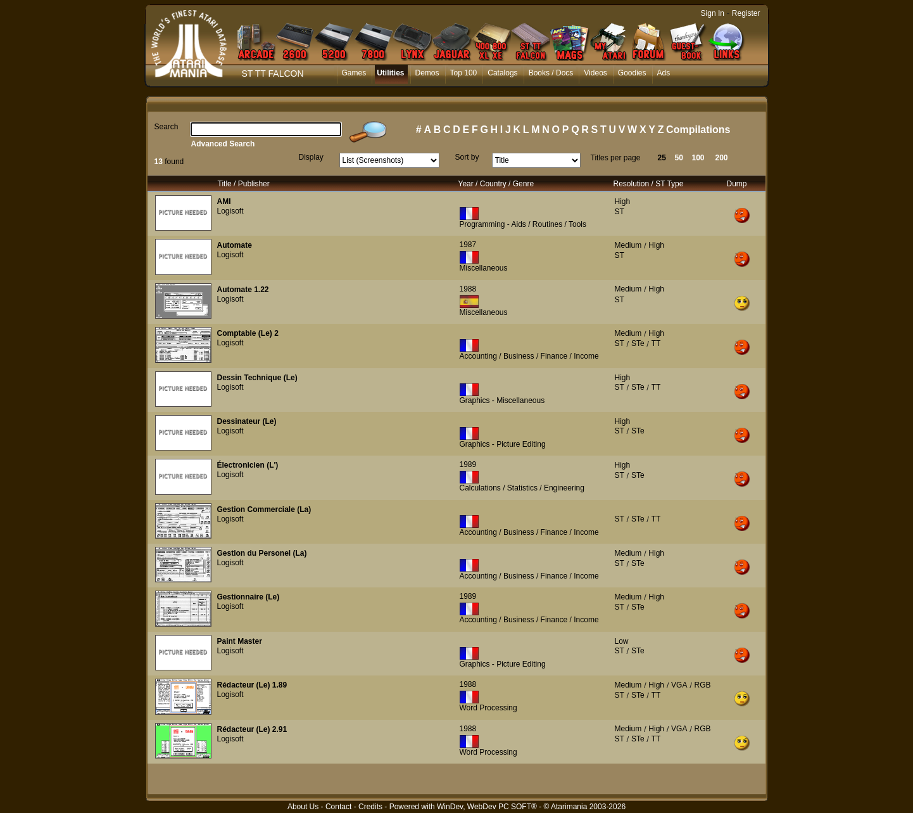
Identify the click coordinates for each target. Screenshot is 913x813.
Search (166, 126)
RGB (703, 685)
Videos (595, 72)
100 (698, 157)
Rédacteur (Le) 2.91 (252, 729)
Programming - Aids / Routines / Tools (523, 224)
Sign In (712, 13)
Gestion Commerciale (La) (264, 509)
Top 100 (463, 72)
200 (721, 157)
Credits (370, 806)
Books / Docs (551, 72)
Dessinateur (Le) (247, 421)
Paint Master (239, 641)
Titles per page (616, 157)
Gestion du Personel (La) (262, 553)
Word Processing (488, 707)
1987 (468, 244)
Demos (427, 72)
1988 (468, 289)
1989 (468, 464)
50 (679, 157)
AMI (224, 201)
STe (638, 343)
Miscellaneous (484, 268)
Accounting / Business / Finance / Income (529, 356)
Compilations (698, 129)
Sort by (467, 157)
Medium (628, 245)
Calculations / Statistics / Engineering (522, 487)
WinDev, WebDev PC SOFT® (487, 806)
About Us (302, 806)
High (623, 201)
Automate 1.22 (243, 289)
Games (354, 72)
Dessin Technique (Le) (257, 377)
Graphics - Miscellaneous (502, 400)
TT (656, 343)
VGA (679, 685)
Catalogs (502, 72)
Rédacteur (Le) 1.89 (252, 685)
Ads (664, 72)
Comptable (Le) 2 (248, 333)
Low (622, 641)
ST (619, 211)
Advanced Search (223, 143)
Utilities (390, 72)
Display (311, 157)
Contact (338, 806)
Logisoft (230, 211)
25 (662, 157)
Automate (234, 245)
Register (746, 13)
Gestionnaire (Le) (248, 596)
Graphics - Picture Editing (503, 444)
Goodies (632, 72)
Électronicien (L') (248, 465)
